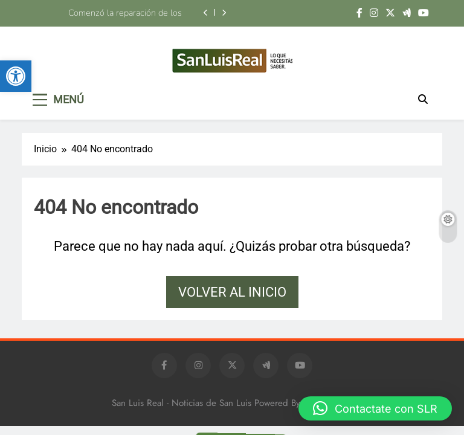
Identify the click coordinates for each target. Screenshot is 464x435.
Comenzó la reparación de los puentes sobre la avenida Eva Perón (113, 13)
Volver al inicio (232, 292)
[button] (15, 76)
